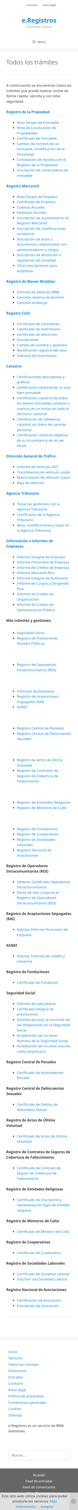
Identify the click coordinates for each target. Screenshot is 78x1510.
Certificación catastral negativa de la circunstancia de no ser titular (42, 440)
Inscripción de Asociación (38, 1305)
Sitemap (15, 1415)
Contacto (32, 5)
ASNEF (22, 707)
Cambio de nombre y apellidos (42, 345)
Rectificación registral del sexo (42, 350)
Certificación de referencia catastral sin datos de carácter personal (41, 424)
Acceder (39, 1475)
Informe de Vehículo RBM (38, 292)
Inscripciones (28, 339)
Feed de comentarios (39, 1487)
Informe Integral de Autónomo (42, 578)
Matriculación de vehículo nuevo (43, 477)
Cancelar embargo (32, 302)
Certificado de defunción (37, 334)
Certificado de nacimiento (38, 323)
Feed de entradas (39, 1481)
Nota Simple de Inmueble (38, 122)
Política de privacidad (25, 1396)
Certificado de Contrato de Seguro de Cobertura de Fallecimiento (39, 1173)
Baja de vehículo (30, 482)
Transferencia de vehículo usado (43, 472)
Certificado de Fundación (37, 982)
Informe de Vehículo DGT (37, 466)
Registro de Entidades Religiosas (44, 802)
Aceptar (47, 1506)
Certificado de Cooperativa (39, 1252)
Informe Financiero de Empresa (43, 562)
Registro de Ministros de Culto (42, 807)
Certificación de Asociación (39, 1300)
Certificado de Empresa (36, 201)
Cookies (14, 1408)
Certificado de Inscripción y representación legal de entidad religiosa (43, 1205)
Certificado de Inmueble (37, 138)
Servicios (15, 1358)
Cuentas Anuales (31, 207)
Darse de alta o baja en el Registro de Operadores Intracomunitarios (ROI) (38, 897)
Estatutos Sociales (32, 212)
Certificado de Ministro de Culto (43, 1231)
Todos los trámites (23, 1364)
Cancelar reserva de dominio (40, 297)
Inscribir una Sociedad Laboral (42, 1279)
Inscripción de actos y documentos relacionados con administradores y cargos (42, 244)
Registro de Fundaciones (37, 828)
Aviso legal (49, 5)
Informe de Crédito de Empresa (43, 567)
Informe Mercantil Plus (36, 572)
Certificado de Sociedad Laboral (43, 1273)
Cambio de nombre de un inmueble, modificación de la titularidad (40, 149)
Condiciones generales (27, 1402)
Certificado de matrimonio (39, 329)
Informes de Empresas (35, 691)
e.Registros (39, 20)
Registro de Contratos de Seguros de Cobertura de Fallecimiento (37, 775)
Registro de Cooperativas (37, 834)
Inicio (12, 1351)
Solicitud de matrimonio (37, 355)
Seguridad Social (30, 632)
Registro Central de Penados (40, 728)
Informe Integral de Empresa (41, 557)
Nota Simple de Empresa (37, 196)
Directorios (17, 1370)
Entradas (15, 1377)
